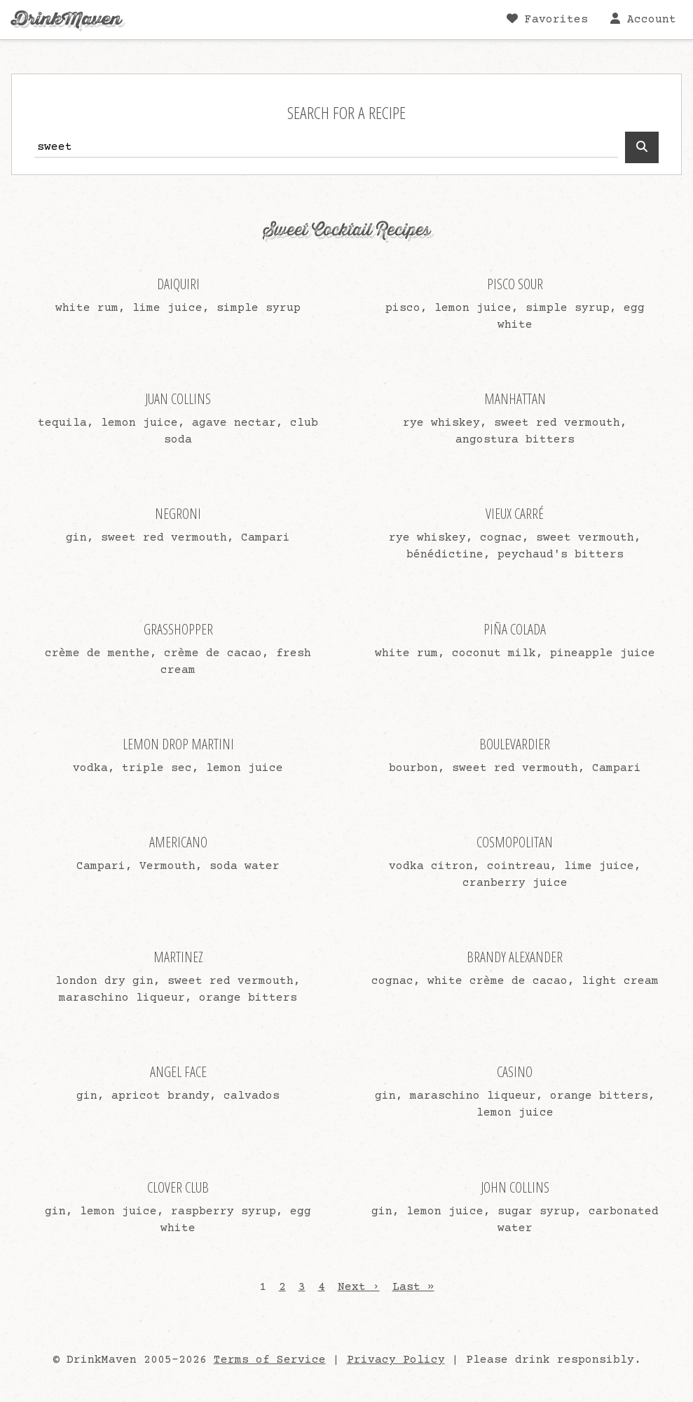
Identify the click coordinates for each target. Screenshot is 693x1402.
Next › (359, 1287)
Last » (413, 1287)
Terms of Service (270, 1360)
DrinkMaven (66, 19)
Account (643, 19)
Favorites (547, 19)
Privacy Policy (396, 1360)
